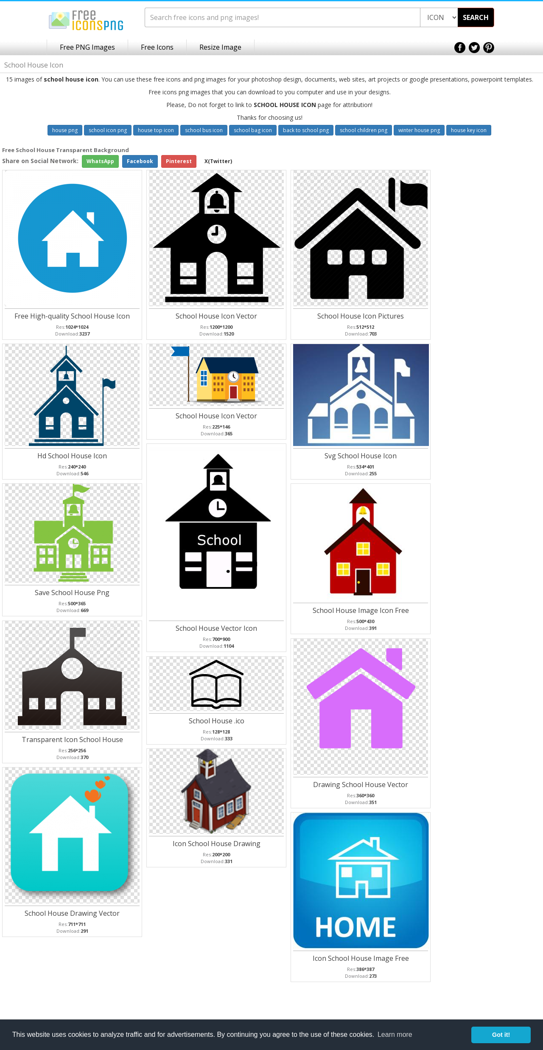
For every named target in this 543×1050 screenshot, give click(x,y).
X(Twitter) (218, 161)
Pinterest (179, 161)
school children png (363, 130)
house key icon (469, 130)
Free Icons (157, 47)
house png (65, 130)
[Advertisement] (509, 280)
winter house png (419, 130)
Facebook (140, 161)
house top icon (156, 130)
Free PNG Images (87, 47)
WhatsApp (100, 161)
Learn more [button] (395, 1034)
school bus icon (204, 130)
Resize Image (220, 47)
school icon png (108, 130)
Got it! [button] (501, 1034)
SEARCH (476, 17)
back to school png (306, 130)
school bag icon (253, 130)
